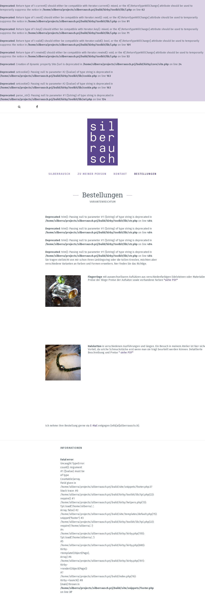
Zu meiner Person (92, 173)
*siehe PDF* (171, 280)
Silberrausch (59, 173)
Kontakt (120, 173)
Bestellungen (145, 173)
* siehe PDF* (126, 352)
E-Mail (93, 425)
